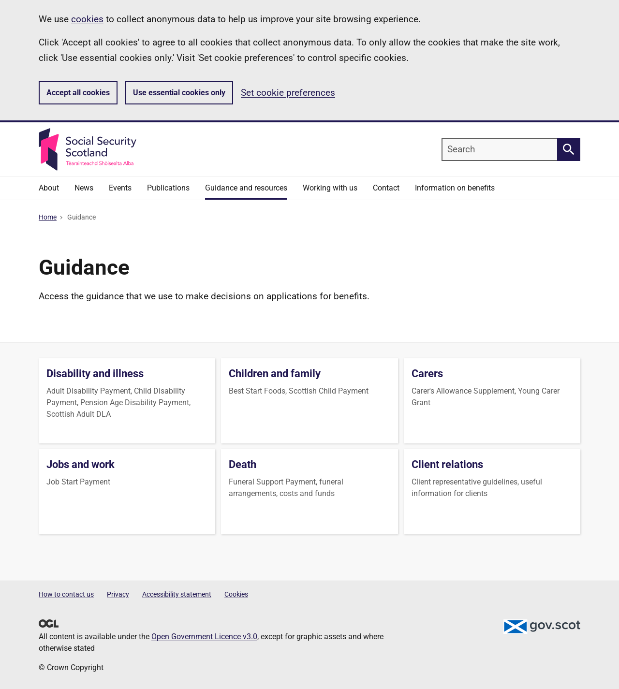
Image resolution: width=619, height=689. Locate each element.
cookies (87, 19)
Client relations (447, 464)
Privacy (118, 594)
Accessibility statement (176, 594)
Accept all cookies (78, 92)
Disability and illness (95, 373)
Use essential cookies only (179, 92)
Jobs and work (80, 464)
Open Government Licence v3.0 (204, 636)
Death (242, 464)
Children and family (275, 373)
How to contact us (66, 594)
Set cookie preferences (288, 92)
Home (48, 217)
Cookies (236, 594)
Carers (427, 373)
